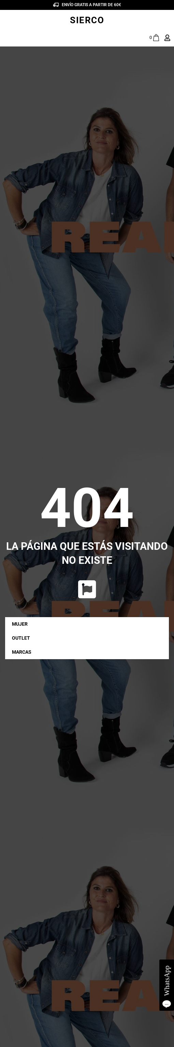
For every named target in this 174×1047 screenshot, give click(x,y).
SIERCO (87, 20)
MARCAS (23, 652)
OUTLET (21, 638)
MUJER (21, 624)
